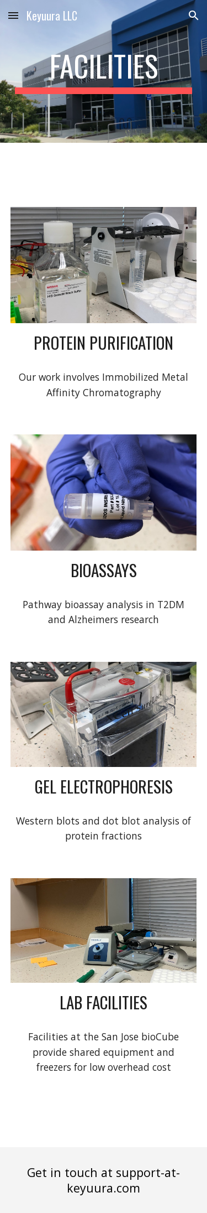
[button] (13, 15)
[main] (103, 71)
